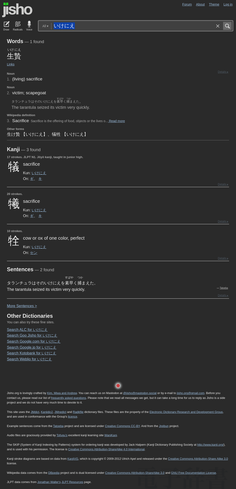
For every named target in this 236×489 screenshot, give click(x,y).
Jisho (17, 10)
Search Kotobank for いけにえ (31, 353)
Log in (228, 4)
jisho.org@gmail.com (190, 393)
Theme (214, 4)
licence (72, 416)
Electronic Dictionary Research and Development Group (186, 412)
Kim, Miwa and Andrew (62, 393)
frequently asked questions (68, 398)
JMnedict (60, 412)
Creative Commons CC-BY (122, 426)
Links (11, 64)
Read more (116, 121)
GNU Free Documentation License (193, 472)
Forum (187, 4)
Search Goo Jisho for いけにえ (32, 335)
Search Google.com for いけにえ (34, 341)
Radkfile (78, 412)
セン (33, 252)
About (200, 4)
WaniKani (110, 435)
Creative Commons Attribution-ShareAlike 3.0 (134, 472)
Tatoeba (224, 288)
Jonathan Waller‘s (49, 482)
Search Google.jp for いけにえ (31, 347)
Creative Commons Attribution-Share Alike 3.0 (198, 458)
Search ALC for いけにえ (27, 330)
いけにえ (39, 172)
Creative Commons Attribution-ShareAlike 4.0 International (106, 449)
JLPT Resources (72, 482)
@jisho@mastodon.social (139, 393)
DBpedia (53, 472)
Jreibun (164, 426)
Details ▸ (223, 72)
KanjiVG (72, 458)
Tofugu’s (61, 435)
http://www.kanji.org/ (210, 444)
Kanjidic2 (47, 412)
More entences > (22, 306)
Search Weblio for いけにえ (29, 359)
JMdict (35, 412)
